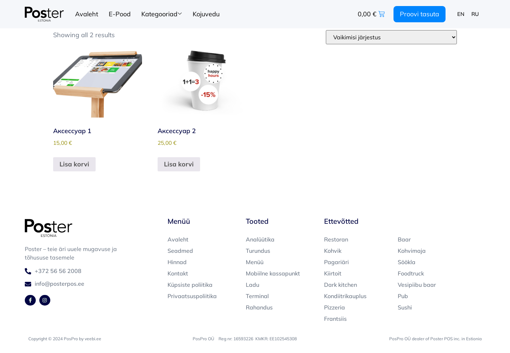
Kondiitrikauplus (345, 296)
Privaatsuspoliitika (192, 296)
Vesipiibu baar (417, 284)
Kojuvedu (206, 14)
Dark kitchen (340, 284)
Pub (403, 296)
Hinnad (177, 262)
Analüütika (260, 239)
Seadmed (180, 250)
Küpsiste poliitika (190, 284)
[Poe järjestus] (391, 37)
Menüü (255, 262)
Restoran (336, 239)
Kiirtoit (332, 273)
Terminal (257, 296)
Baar (404, 239)
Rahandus (259, 307)
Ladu (252, 284)
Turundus (258, 250)
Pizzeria (334, 307)
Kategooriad (161, 14)
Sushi (405, 307)
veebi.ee (93, 338)
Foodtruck (411, 273)
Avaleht (86, 14)
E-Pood (120, 14)
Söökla (406, 262)
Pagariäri (336, 262)
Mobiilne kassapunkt (273, 273)
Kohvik (332, 250)
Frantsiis (335, 318)
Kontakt (178, 273)
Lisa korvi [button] (74, 164)
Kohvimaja (412, 250)
